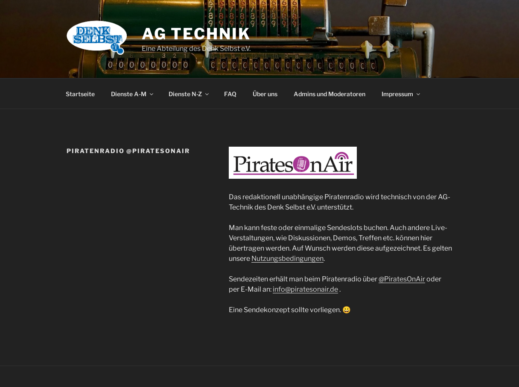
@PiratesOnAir (402, 279)
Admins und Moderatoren (329, 93)
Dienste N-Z (189, 93)
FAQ (230, 93)
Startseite (80, 93)
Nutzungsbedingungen (287, 258)
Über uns (265, 93)
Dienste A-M (133, 93)
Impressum (401, 93)
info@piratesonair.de (305, 289)
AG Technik (196, 33)
